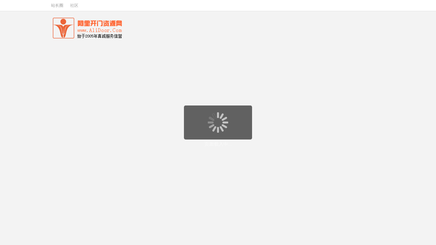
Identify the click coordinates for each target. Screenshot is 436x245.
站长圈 (57, 5)
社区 (74, 5)
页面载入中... (218, 144)
